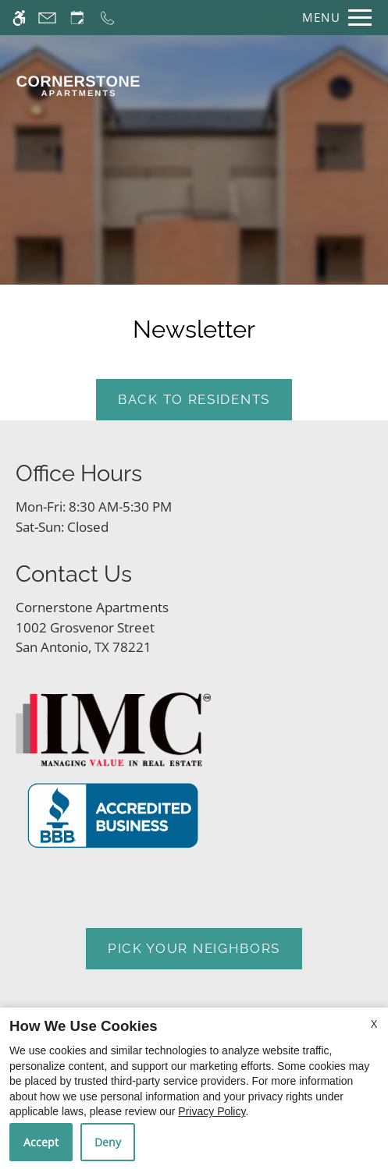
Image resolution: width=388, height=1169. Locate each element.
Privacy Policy (211, 1111)
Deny (107, 1142)
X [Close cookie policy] (374, 1023)
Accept (41, 1142)
